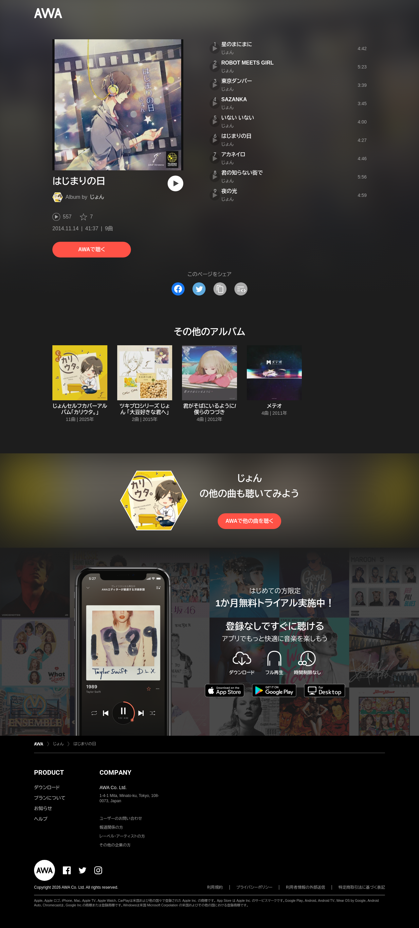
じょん (97, 197)
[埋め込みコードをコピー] (240, 288)
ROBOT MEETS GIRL (247, 63)
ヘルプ (40, 819)
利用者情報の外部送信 (305, 887)
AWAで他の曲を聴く (249, 521)
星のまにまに (236, 44)
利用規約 (215, 887)
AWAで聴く (91, 249)
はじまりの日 (236, 136)
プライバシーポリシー (254, 887)
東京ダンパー (236, 81)
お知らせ (43, 808)
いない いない (237, 118)
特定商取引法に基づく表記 (361, 887)
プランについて (49, 798)
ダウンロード (47, 787)
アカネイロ (233, 154)
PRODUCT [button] (49, 772)
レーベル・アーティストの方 (122, 836)
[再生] (175, 183)
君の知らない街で (242, 173)
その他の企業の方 (115, 845)
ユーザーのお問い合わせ (121, 818)
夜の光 (229, 191)
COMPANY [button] (115, 772)
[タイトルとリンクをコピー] (220, 288)
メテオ (274, 406)
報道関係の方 (111, 827)
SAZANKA (234, 99)
